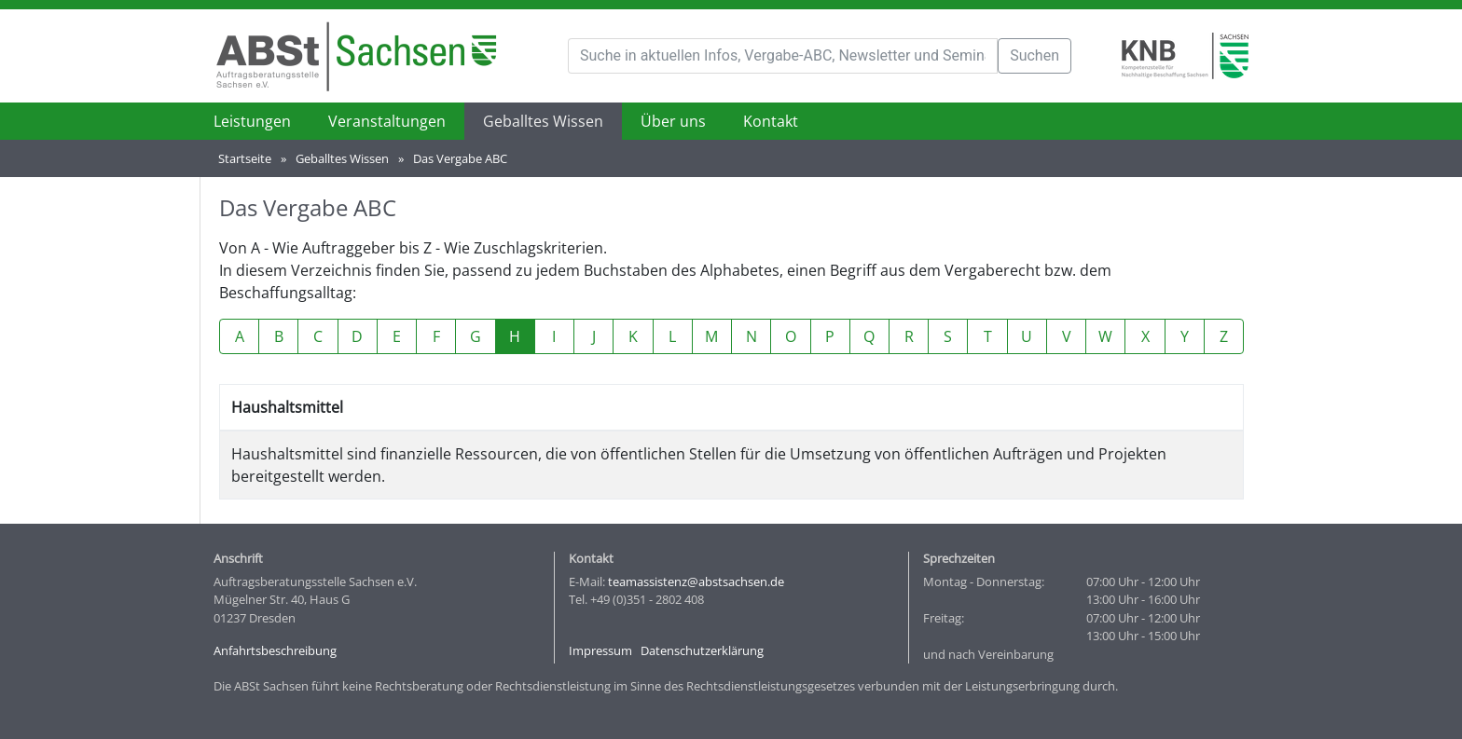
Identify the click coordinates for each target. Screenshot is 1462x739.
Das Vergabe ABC (460, 158)
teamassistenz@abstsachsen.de (696, 581)
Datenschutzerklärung (702, 650)
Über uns (673, 121)
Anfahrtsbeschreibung (275, 650)
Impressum (600, 650)
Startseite (244, 158)
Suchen (1034, 55)
